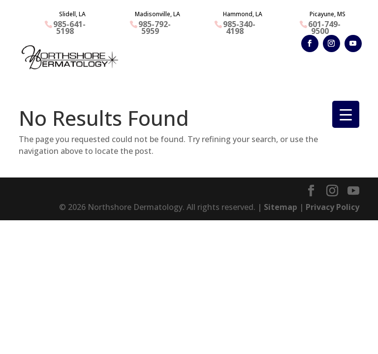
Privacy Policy (332, 207)
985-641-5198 (69, 27)
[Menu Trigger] (345, 114)
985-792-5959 (154, 27)
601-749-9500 (324, 27)
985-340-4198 (239, 27)
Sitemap (280, 207)
